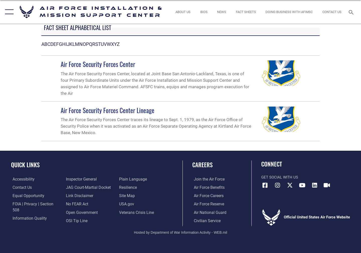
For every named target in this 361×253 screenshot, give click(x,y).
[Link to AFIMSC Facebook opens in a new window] (265, 185)
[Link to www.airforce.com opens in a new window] (207, 179)
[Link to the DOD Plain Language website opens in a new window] (78, 220)
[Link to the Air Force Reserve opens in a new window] (207, 204)
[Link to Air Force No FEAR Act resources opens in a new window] (76, 195)
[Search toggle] (351, 11)
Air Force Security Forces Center (98, 64)
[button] (8, 12)
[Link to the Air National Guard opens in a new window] (207, 212)
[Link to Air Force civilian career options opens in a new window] (205, 220)
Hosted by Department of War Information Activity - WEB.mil (180, 232)
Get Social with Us (279, 177)
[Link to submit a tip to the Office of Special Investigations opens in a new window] (75, 212)
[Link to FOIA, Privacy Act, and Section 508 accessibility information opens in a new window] (34, 204)
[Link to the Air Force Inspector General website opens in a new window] (26, 220)
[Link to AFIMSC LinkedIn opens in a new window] (314, 185)
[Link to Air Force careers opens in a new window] (207, 195)
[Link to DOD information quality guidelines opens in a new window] (27, 212)
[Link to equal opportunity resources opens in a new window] (26, 195)
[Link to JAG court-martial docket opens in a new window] (87, 179)
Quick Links (25, 164)
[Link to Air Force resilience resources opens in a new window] (128, 179)
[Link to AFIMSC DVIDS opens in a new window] (327, 185)
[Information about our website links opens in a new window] (78, 187)
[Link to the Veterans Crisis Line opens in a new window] (136, 204)
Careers (202, 164)
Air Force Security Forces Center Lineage (107, 110)
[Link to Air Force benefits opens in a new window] (207, 187)
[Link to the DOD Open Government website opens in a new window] (80, 204)
